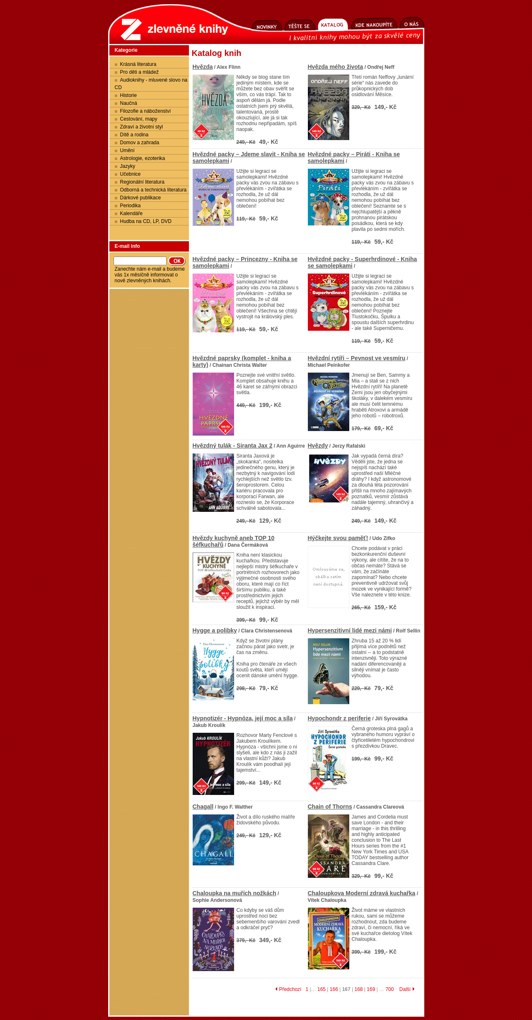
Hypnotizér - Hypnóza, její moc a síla (243, 718)
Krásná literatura (138, 64)
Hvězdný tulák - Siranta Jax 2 (233, 445)
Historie (128, 95)
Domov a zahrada (140, 142)
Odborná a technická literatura (153, 190)
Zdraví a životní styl (141, 127)
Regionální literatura (142, 182)
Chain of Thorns (330, 806)
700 (389, 989)
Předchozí (288, 989)
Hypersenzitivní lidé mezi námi (350, 630)
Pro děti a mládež (139, 72)
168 (358, 989)
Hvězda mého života (335, 66)
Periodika (130, 205)
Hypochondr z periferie (339, 718)
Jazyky (127, 166)
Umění (127, 150)
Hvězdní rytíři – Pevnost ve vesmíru (357, 358)
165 (321, 989)
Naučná (128, 103)
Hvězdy (318, 445)
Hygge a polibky (215, 630)
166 (334, 989)
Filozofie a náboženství (145, 111)
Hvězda (203, 66)
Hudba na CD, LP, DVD (146, 221)
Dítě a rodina (134, 135)
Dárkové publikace (140, 198)
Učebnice (130, 174)
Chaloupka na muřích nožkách (234, 893)
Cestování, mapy (138, 119)
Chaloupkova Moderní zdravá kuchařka (362, 893)
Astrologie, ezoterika (142, 158)
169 (371, 989)
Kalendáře (131, 213)
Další (407, 989)
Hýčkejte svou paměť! (338, 538)
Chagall (203, 806)
